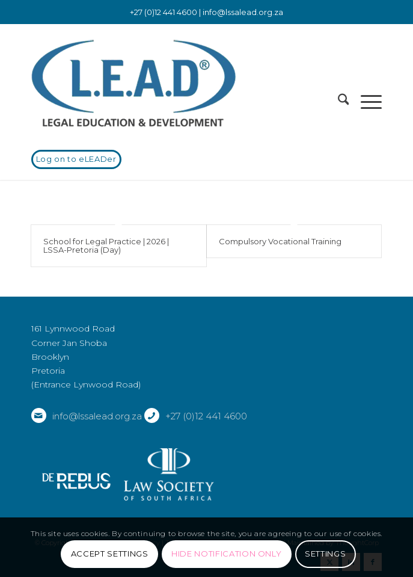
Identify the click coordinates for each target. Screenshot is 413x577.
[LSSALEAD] (171, 83)
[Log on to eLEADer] (76, 159)
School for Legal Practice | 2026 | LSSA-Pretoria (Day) (106, 245)
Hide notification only (226, 553)
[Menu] (365, 101)
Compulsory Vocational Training (280, 241)
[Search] (337, 101)
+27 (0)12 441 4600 (206, 416)
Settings (325, 553)
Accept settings (109, 553)
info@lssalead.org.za (243, 12)
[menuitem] (337, 101)
